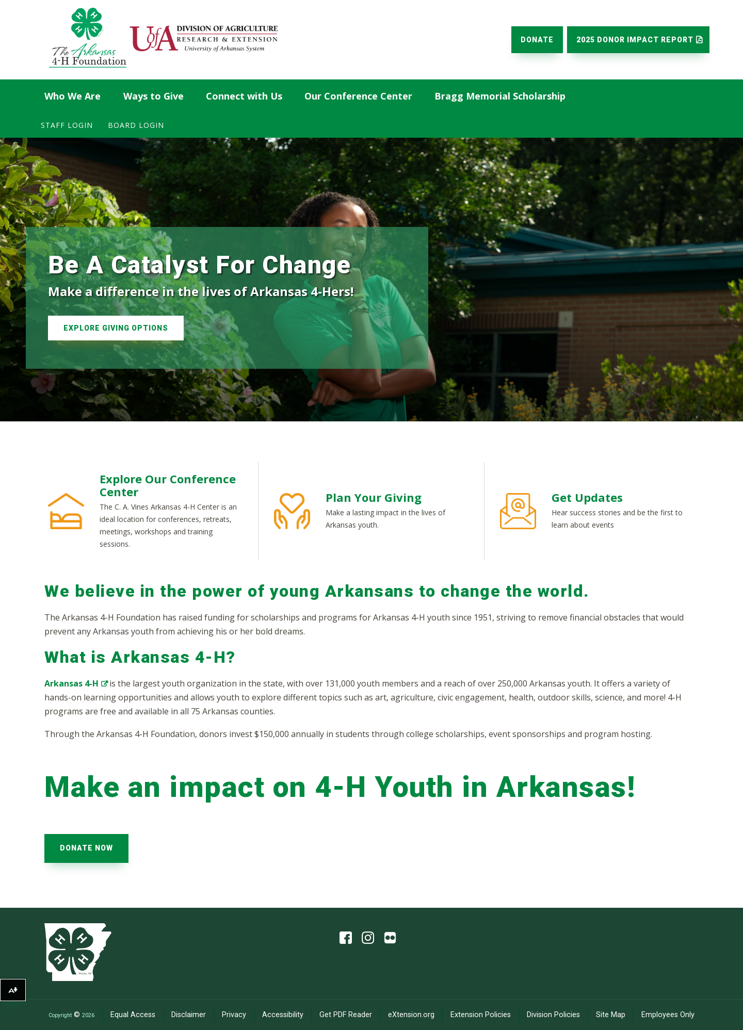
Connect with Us (244, 96)
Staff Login (67, 125)
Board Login (136, 125)
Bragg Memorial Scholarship (500, 96)
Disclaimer (188, 1014)
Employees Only (667, 1014)
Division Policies (553, 1014)
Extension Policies (480, 1014)
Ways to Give (153, 96)
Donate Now (86, 848)
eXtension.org (411, 1014)
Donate (537, 40)
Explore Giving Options (115, 328)
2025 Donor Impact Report (634, 40)
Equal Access (132, 1014)
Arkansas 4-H (71, 683)
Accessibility (282, 1014)
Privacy (234, 1014)
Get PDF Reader (345, 1014)
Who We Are (72, 96)
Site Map (610, 1014)
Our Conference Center (358, 96)
